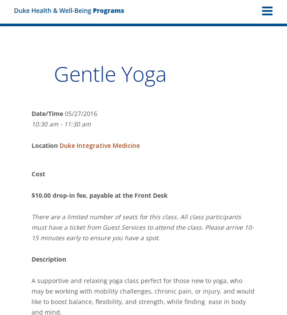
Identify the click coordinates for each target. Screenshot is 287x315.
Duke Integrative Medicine (100, 145)
